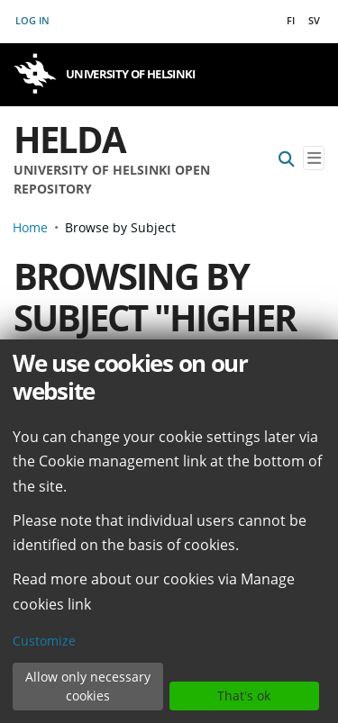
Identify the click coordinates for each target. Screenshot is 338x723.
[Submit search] (287, 158)
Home (30, 227)
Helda (69, 139)
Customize (44, 640)
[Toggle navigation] (313, 158)
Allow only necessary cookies (88, 686)
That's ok (243, 695)
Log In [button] (33, 20)
